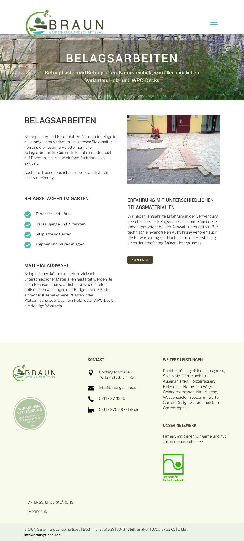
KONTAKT (140, 260)
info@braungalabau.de (42, 535)
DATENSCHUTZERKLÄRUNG (50, 502)
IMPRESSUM (38, 512)
